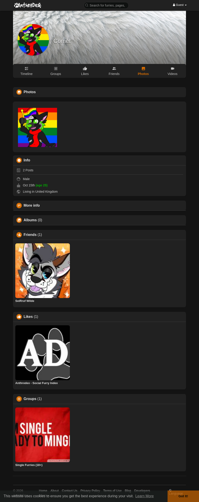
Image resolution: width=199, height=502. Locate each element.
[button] (106, 5)
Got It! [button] (183, 496)
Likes (28, 317)
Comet (62, 41)
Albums (30, 220)
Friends (30, 235)
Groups (30, 399)
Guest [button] (180, 5)
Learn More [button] (144, 496)
